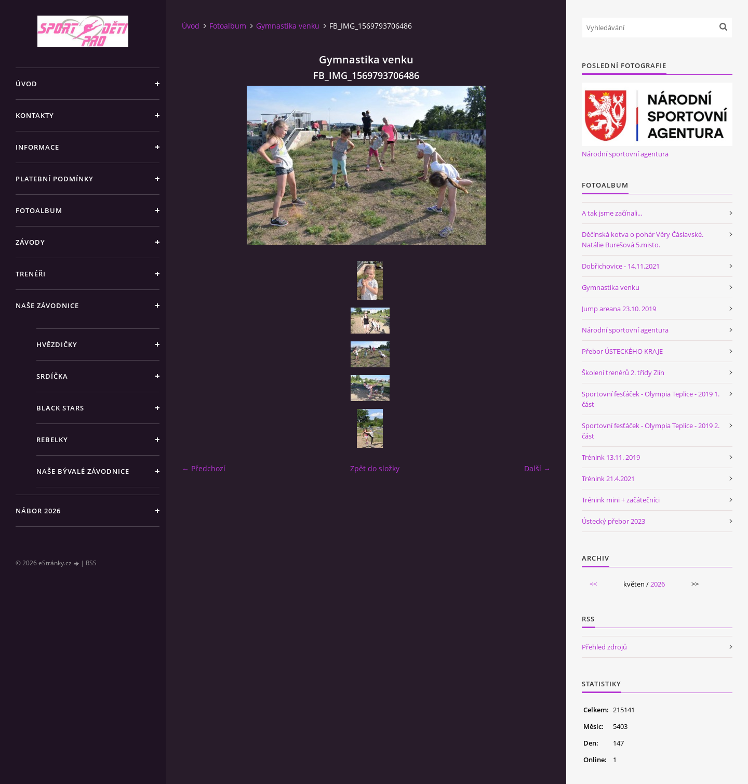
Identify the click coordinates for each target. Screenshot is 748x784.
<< (593, 584)
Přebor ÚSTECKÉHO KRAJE (622, 351)
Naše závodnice (47, 305)
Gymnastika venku (287, 26)
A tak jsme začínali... (612, 213)
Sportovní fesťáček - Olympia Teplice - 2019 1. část (650, 399)
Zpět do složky (374, 468)
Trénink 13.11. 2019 (611, 457)
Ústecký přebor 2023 (613, 521)
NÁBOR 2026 (38, 510)
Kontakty (35, 115)
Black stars (60, 408)
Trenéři (31, 273)
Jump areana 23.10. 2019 (619, 308)
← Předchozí (203, 468)
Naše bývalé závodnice (82, 471)
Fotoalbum (39, 210)
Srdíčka (52, 376)
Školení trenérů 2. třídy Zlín (623, 372)
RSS (91, 563)
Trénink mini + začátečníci (621, 499)
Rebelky (52, 439)
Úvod (26, 83)
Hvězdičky (56, 344)
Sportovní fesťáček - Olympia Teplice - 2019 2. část (650, 431)
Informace (37, 147)
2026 (657, 584)
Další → (537, 468)
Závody (30, 242)
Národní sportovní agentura (625, 153)
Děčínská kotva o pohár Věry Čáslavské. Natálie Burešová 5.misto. (642, 239)
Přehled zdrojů (604, 647)
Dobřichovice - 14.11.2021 (621, 266)
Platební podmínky (55, 178)
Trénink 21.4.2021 (608, 478)
